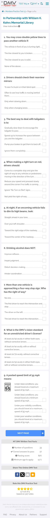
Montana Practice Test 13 (16, 11)
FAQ (5, 514)
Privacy (13, 514)
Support (43, 514)
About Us (23, 514)
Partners (33, 514)
